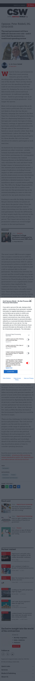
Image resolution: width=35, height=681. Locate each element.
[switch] (27, 339)
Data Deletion (7, 378)
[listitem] (17, 335)
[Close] (31, 301)
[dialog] (17, 340)
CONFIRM (10, 371)
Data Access (17, 378)
